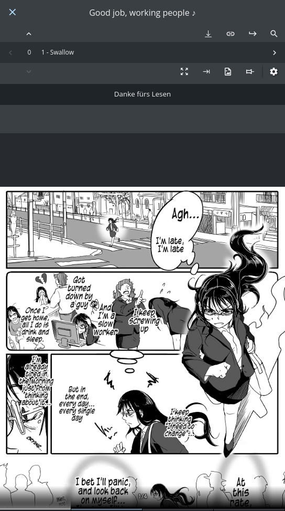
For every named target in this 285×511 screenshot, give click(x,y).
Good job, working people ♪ (142, 12)
